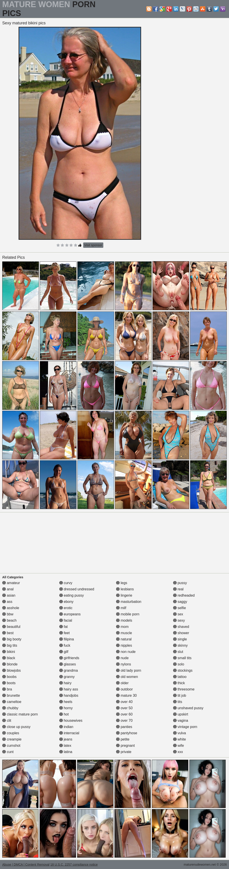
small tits (182, 658)
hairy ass (68, 689)
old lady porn (128, 670)
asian (8, 595)
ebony (66, 602)
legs (121, 583)
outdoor (124, 689)
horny (66, 708)
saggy (180, 602)
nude (122, 658)
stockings (183, 670)
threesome (184, 689)
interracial (69, 733)
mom (122, 627)
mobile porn (127, 614)
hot (64, 714)
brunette (11, 695)
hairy (65, 683)
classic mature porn (20, 714)
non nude (126, 652)
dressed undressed (76, 589)
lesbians (125, 589)
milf (121, 608)
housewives (71, 720)
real (178, 589)
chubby (10, 708)
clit (6, 720)
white (179, 739)
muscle (124, 633)
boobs (9, 677)
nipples (124, 645)
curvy (65, 583)
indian (66, 727)
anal (8, 589)
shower (181, 633)
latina (65, 752)
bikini (8, 652)
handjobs (68, 695)
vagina (180, 720)
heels (65, 702)
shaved (181, 627)
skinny (180, 645)
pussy (180, 583)
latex (65, 745)
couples (10, 733)
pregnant (125, 745)
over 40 (124, 702)
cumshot (11, 745)
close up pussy (16, 727)
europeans (70, 614)
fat (63, 627)
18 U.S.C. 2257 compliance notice (74, 864)
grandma (68, 670)
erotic (66, 608)
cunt (8, 752)
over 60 (124, 714)
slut (178, 652)
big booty (11, 639)
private (123, 752)
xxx (178, 752)
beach (9, 620)
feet (64, 633)
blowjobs (11, 670)
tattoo (180, 677)
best (8, 633)
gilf (63, 652)
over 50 (124, 708)
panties (124, 727)
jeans (65, 739)
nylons (123, 664)
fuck (64, 645)
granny (67, 677)
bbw (7, 614)
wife (178, 745)
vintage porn (185, 727)
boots (9, 683)
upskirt (180, 714)
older (122, 683)
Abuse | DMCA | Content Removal (25, 864)
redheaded (184, 595)
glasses (67, 664)
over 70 (124, 720)
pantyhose (126, 733)
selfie (179, 608)
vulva (179, 733)
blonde (10, 664)
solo (178, 664)
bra (7, 689)
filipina (66, 639)
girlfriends (69, 658)
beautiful (11, 627)
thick (179, 683)
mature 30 (126, 695)
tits (177, 702)
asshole (10, 608)
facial (65, 620)
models (124, 620)
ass (7, 602)
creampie (11, 739)
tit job (179, 695)
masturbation (128, 602)
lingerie (124, 595)
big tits (9, 645)
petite (122, 739)
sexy (179, 620)
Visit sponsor (93, 245)
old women (127, 677)
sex (178, 614)
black (8, 658)
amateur (11, 583)
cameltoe (11, 702)
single (180, 639)
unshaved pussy (188, 708)
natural (123, 639)
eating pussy (71, 595)
